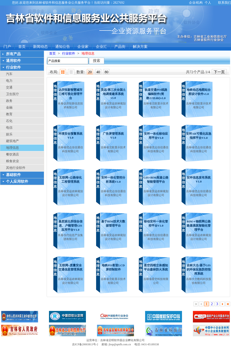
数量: (80, 72)
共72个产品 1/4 (198, 72)
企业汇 (101, 47)
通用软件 (13, 61)
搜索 (96, 61)
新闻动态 (40, 47)
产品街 (119, 47)
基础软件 (13, 175)
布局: (54, 72)
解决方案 (140, 47)
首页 (22, 47)
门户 (7, 47)
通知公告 (62, 47)
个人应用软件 (17, 181)
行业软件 (13, 67)
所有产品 (13, 54)
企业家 (82, 47)
